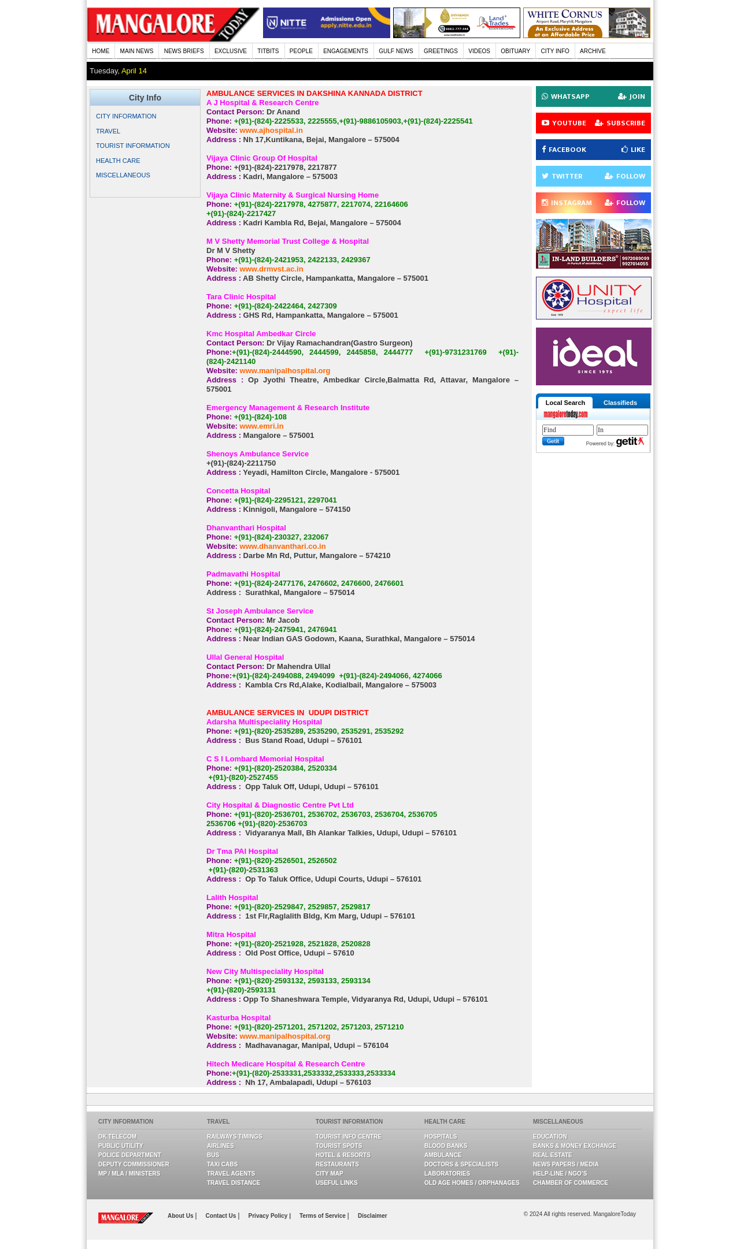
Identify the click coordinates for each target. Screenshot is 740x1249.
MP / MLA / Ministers (129, 1173)
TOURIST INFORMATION (133, 145)
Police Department (129, 1155)
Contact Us (222, 1216)
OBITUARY (515, 51)
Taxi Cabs (222, 1164)
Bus (213, 1155)
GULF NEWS (396, 51)
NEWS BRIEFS (184, 51)
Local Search (565, 402)
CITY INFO (555, 51)
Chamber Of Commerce (570, 1183)
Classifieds (620, 402)
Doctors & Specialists (461, 1164)
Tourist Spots (339, 1146)
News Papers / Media (566, 1164)
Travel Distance (233, 1183)
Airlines (220, 1146)
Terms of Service (323, 1216)
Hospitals (440, 1136)
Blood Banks (445, 1146)
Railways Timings (234, 1136)
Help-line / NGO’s (560, 1173)
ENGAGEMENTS (345, 51)
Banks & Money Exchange (574, 1146)
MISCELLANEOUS (123, 175)
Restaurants (337, 1164)
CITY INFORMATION (126, 116)
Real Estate (552, 1155)
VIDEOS (479, 51)
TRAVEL (108, 131)
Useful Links (337, 1183)
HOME (100, 51)
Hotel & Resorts (343, 1155)
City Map (329, 1173)
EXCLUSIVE (230, 51)
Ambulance (442, 1155)
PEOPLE (301, 51)
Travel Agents (231, 1173)
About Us (181, 1216)
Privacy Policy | (270, 1216)
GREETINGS (441, 51)
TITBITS (268, 51)
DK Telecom (117, 1136)
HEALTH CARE (118, 160)
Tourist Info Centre (349, 1136)
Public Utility (120, 1146)
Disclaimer (372, 1216)
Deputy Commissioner (133, 1164)
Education (550, 1136)
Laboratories (447, 1173)
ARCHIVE (592, 51)
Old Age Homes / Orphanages (472, 1183)
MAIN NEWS (137, 51)
